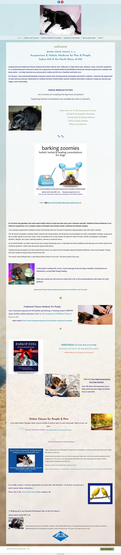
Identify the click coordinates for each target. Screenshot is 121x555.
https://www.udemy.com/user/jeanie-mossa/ (58, 430)
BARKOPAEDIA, (68, 345)
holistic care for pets (32, 38)
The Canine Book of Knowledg (85, 345)
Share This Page (106, 549)
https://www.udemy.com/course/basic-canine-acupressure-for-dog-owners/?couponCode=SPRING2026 (78, 469)
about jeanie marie (90, 38)
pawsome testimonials (72, 38)
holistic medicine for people (52, 38)
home (20, 38)
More (100, 38)
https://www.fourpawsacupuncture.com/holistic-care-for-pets (60, 290)
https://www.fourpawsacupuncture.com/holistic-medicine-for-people (47, 321)
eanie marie (31, 492)
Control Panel (60, 554)
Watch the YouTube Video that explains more (63, 203)
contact (24, 492)
